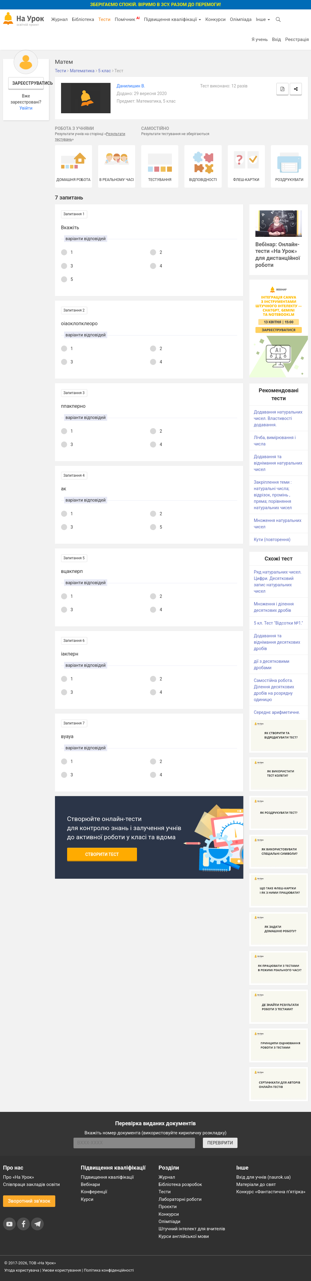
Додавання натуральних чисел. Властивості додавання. (278, 418)
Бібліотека (83, 19)
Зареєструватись (28, 83)
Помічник (127, 19)
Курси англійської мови (184, 1236)
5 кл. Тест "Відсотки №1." (278, 623)
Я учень (259, 39)
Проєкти (168, 1206)
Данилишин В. (131, 85)
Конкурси (215, 19)
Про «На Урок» (18, 1177)
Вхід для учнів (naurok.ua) (263, 1177)
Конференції (94, 1191)
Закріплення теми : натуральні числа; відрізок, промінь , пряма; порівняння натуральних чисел (273, 495)
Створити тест (102, 854)
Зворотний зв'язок (29, 1201)
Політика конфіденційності (109, 1270)
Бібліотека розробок (180, 1184)
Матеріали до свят (256, 1184)
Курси (87, 1199)
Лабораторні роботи (180, 1199)
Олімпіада (240, 19)
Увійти (25, 108)
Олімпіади (169, 1221)
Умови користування (61, 1270)
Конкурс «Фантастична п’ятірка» (270, 1191)
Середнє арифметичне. (277, 712)
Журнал (59, 19)
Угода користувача (21, 1270)
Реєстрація (297, 39)
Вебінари (90, 1184)
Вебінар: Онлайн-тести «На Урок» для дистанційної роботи (277, 254)
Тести (104, 19)
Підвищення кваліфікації (172, 19)
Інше (263, 19)
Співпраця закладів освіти (31, 1184)
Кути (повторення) (272, 539)
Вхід (276, 39)
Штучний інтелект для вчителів (192, 1229)
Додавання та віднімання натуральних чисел (278, 463)
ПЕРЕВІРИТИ (220, 1142)
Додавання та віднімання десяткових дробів (277, 642)
